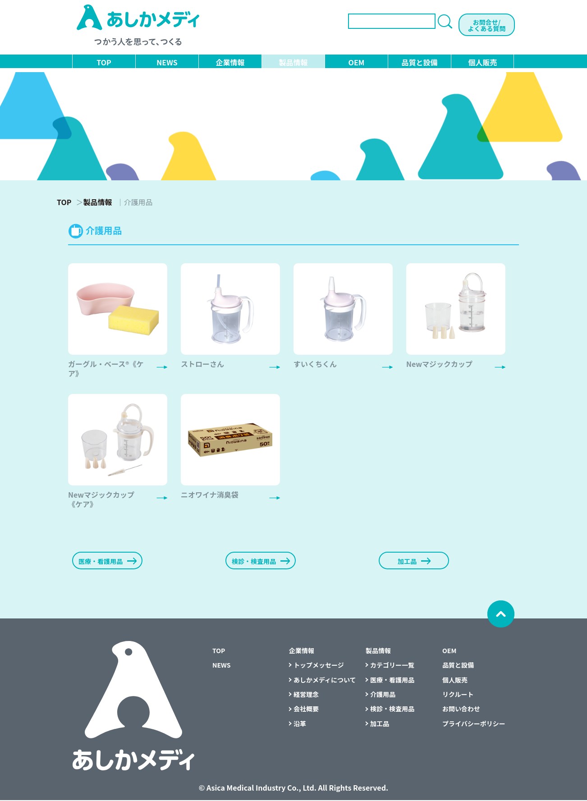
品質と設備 (419, 62)
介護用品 (382, 695)
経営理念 (306, 695)
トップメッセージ (319, 666)
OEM (357, 62)
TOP (103, 62)
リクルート (458, 695)
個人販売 (482, 62)
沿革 (300, 724)
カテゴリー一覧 (392, 666)
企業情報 (230, 62)
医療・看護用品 (392, 680)
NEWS (166, 62)
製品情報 (293, 62)
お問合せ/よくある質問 (487, 25)
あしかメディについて (325, 680)
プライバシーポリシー (473, 724)
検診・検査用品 (392, 709)
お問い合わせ (461, 709)
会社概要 (306, 709)
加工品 (379, 724)
